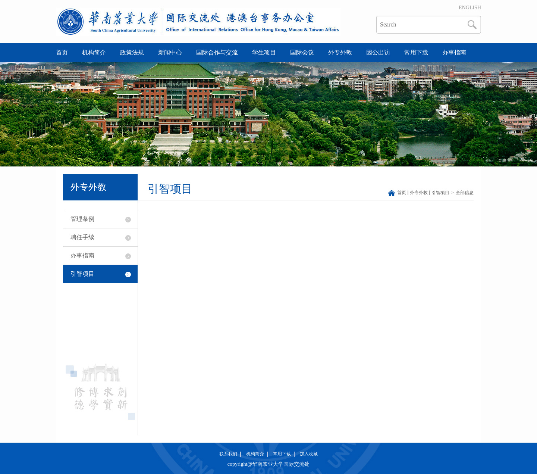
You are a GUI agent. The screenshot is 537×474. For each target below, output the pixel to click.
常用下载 (416, 52)
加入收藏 (309, 453)
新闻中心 (170, 52)
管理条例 (82, 219)
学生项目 (264, 52)
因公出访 (378, 52)
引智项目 (82, 274)
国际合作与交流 (217, 52)
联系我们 (228, 453)
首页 (62, 52)
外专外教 (340, 52)
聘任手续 (82, 237)
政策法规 (132, 52)
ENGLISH (470, 7)
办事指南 (454, 52)
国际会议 (302, 52)
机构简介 (94, 52)
